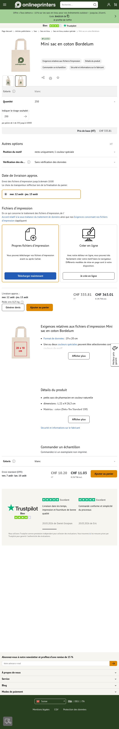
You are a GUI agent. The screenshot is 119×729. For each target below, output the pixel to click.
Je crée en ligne (88, 275)
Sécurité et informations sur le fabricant (87, 67)
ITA (83, 701)
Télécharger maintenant (30, 275)
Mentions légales (41, 709)
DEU (77, 701)
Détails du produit (92, 61)
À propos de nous (57, 672)
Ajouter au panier (39, 307)
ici (90, 533)
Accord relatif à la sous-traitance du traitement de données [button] (31, 216)
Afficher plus (79, 355)
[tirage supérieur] (25, 116)
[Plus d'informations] (28, 162)
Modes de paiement (57, 691)
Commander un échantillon (54, 67)
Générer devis (13, 307)
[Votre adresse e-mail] (56, 663)
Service (57, 679)
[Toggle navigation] (5, 5)
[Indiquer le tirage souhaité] (15, 116)
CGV (56, 709)
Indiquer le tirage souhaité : (15, 114)
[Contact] (7, 721)
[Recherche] (76, 5)
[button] (21, 55)
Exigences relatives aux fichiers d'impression (61, 61)
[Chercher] (95, 5)
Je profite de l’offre (63, 19)
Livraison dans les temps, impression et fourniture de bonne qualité (59, 510)
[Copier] (68, 17)
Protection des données (74, 709)
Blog (57, 685)
